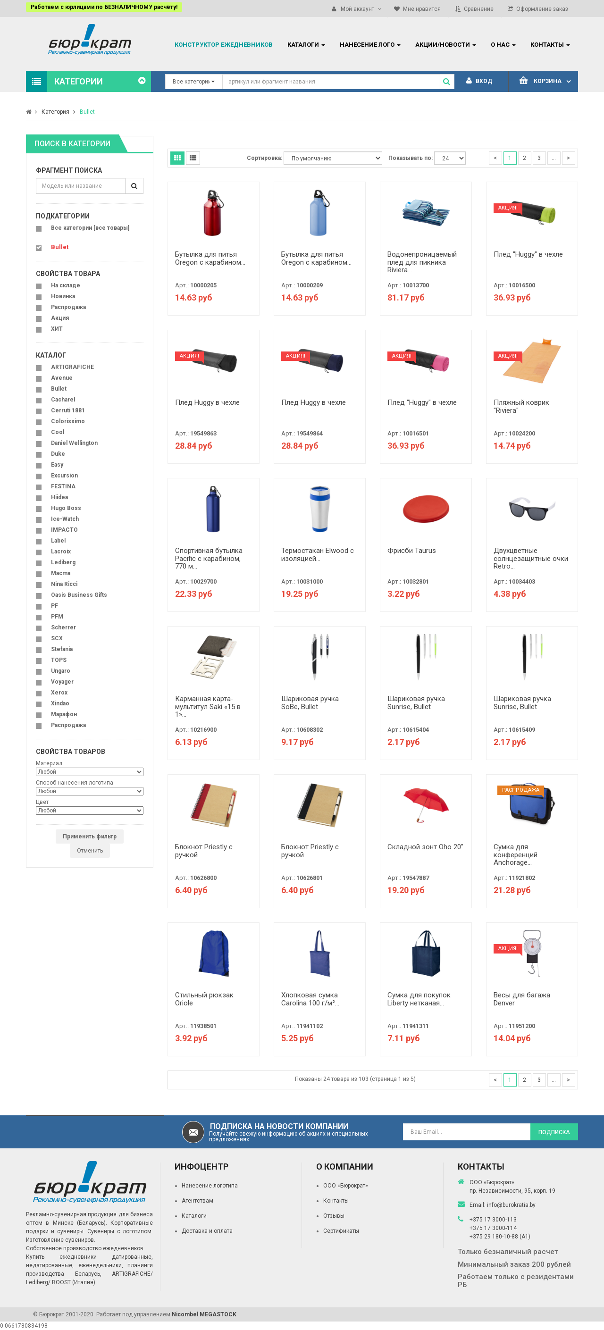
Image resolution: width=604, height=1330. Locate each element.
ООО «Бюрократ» (345, 1185)
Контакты (336, 1200)
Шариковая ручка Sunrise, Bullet (416, 702)
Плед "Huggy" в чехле (528, 254)
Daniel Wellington (74, 443)
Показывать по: (410, 158)
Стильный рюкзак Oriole (204, 999)
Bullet (87, 112)
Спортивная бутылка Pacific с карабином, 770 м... (209, 558)
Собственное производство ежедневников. (85, 1248)
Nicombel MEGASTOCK (204, 1314)
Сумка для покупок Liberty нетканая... (419, 999)
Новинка (63, 296)
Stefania (62, 649)
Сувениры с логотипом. (120, 1231)
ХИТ (57, 329)
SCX (57, 638)
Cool (57, 432)
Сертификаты (341, 1231)
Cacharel (63, 399)
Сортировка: (264, 158)
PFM (57, 616)
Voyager (62, 681)
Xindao (60, 703)
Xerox (59, 692)
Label (58, 540)
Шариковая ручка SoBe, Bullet (310, 702)
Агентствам (197, 1200)
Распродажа (68, 307)
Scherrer (63, 627)
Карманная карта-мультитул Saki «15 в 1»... (208, 706)
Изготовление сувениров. (60, 1240)
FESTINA (63, 486)
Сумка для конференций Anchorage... (515, 855)
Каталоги (194, 1216)
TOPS (59, 660)
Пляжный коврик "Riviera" (521, 406)
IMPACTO (64, 530)
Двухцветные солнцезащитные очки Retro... (531, 558)
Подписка (554, 1132)
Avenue (62, 378)
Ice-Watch (65, 519)
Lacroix (61, 551)
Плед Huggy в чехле (207, 402)
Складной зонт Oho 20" (425, 847)
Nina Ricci (64, 584)
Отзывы (333, 1216)
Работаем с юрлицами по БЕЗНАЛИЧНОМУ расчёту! (104, 7)
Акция (60, 318)
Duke (58, 454)
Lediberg (63, 562)
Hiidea (59, 497)
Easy (57, 464)
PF (54, 605)
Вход (479, 81)
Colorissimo (68, 421)
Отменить (90, 850)
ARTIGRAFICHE (72, 367)
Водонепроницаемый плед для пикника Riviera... (422, 262)
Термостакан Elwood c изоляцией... (317, 554)
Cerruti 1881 (68, 410)
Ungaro (60, 671)
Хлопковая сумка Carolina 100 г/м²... (310, 999)
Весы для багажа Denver (522, 999)
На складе (65, 285)
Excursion (64, 475)
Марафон (64, 714)
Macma (60, 573)
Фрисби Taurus (411, 550)
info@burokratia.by (511, 1205)
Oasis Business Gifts (79, 595)
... (554, 158)
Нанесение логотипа (210, 1185)
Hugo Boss (66, 508)
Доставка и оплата (207, 1231)
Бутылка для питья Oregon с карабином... (210, 258)
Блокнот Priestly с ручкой (204, 851)
